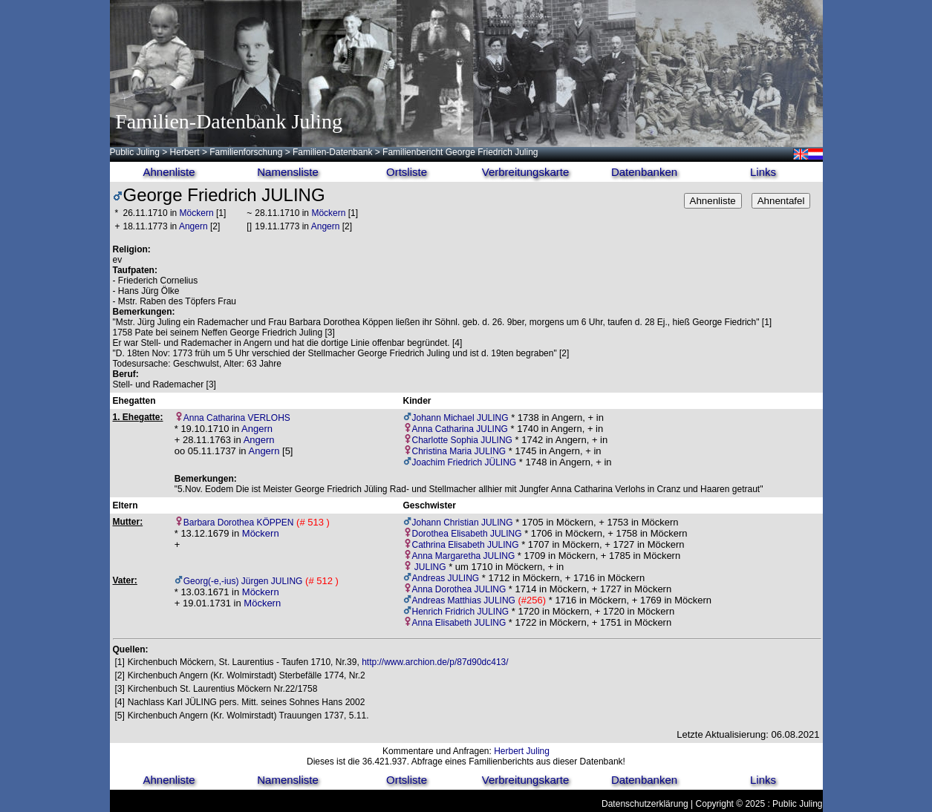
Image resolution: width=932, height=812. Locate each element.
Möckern (197, 213)
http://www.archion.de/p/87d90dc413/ (435, 662)
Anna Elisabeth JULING (459, 623)
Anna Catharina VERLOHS (236, 418)
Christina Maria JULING (459, 451)
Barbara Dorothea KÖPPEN (238, 522)
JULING (429, 567)
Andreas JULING (446, 578)
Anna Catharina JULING (460, 429)
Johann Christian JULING (462, 522)
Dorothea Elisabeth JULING (467, 533)
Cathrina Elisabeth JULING (465, 545)
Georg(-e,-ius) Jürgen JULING (243, 581)
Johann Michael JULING (460, 418)
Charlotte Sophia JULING (462, 440)
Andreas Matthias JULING (463, 600)
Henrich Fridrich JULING (460, 611)
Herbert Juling (522, 751)
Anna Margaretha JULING (463, 556)
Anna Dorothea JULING (459, 589)
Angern (193, 226)
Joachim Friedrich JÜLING (464, 462)
